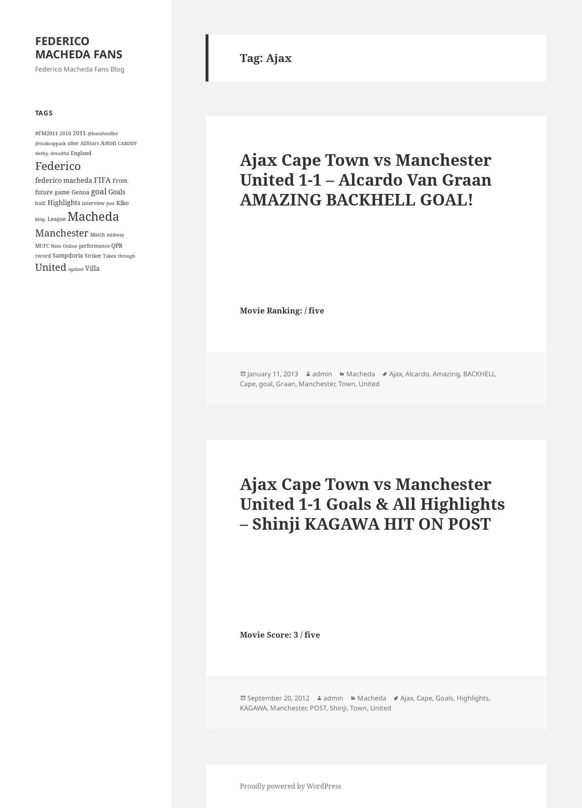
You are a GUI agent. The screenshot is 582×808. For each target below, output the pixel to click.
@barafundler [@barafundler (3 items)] (103, 133)
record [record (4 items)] (43, 255)
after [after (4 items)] (73, 143)
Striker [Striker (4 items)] (93, 255)
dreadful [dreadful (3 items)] (59, 153)
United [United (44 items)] (51, 267)
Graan (285, 383)
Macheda (360, 373)
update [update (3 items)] (76, 269)
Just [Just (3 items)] (110, 203)
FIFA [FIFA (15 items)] (102, 180)
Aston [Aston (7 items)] (108, 143)
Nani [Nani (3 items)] (56, 246)
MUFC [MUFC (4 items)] (42, 245)
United (369, 383)
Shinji (338, 707)
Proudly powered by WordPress (290, 786)
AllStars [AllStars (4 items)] (89, 143)
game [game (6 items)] (62, 192)
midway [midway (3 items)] (115, 235)
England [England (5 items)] (81, 153)
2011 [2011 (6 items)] (79, 133)
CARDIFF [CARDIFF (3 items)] (127, 143)
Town (346, 383)
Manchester (317, 383)
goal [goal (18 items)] (99, 191)
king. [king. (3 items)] (40, 219)
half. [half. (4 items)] (40, 203)
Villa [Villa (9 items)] (92, 268)
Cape (248, 383)
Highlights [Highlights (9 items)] (64, 202)
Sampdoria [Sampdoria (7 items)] (68, 255)
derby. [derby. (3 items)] (42, 153)
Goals (444, 698)
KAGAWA (253, 707)
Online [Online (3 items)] (70, 246)
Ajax (395, 373)
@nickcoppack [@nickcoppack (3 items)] (50, 143)
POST (318, 707)
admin (322, 373)
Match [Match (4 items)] (97, 234)
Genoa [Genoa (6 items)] (80, 192)
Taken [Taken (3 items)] (109, 256)
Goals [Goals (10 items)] (116, 191)
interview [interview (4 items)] (93, 203)
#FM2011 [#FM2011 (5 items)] (46, 133)
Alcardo (417, 373)
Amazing (446, 373)
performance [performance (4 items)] (94, 245)
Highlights (473, 698)
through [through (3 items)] (126, 256)
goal (266, 383)
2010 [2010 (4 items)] (65, 133)
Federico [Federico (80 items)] (58, 165)
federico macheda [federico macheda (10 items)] (63, 180)
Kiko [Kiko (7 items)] (122, 203)
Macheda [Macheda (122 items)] (93, 216)
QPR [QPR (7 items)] (116, 245)
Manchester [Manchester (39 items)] (62, 232)
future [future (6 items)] (44, 192)
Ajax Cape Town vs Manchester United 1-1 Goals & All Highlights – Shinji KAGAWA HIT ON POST (372, 503)
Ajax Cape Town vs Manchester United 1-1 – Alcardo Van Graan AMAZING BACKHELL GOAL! (366, 179)
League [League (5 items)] (57, 218)
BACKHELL (479, 373)
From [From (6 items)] (120, 180)
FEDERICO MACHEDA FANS (78, 47)
